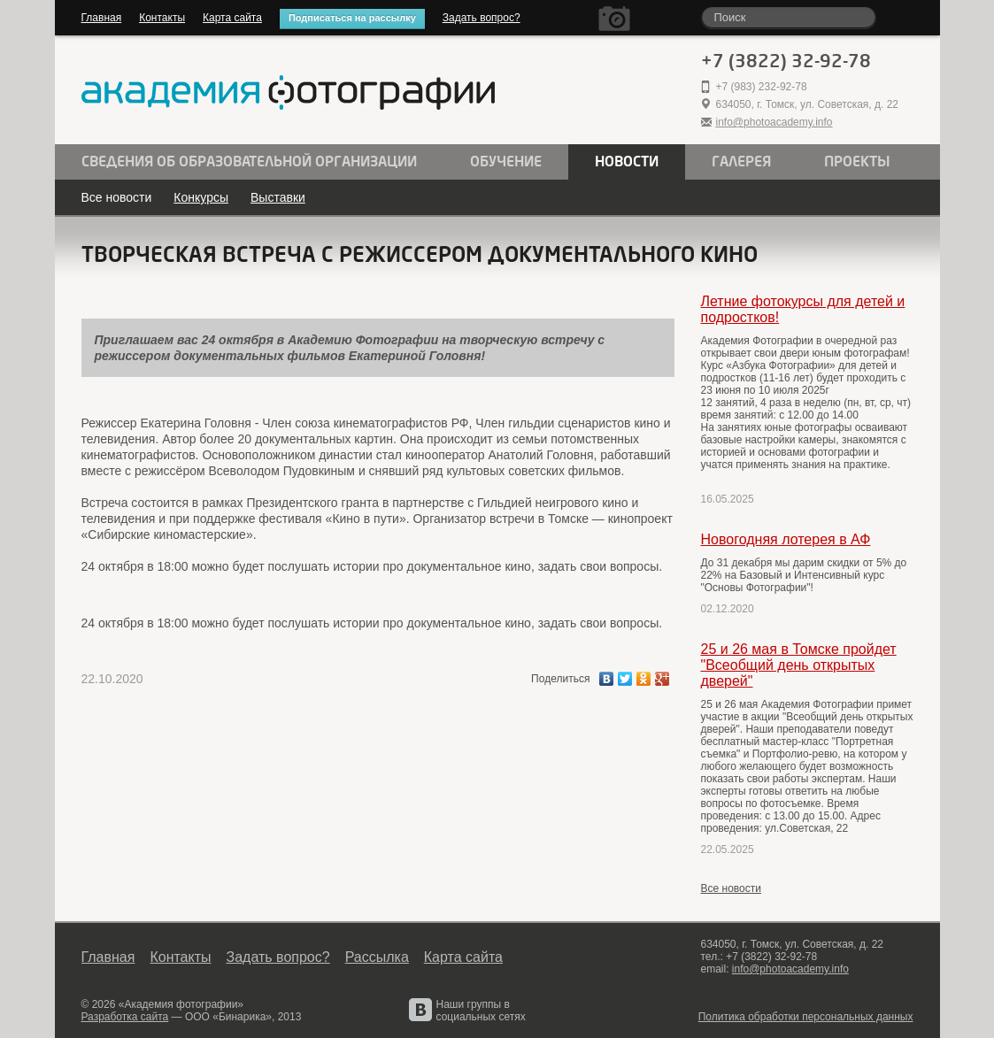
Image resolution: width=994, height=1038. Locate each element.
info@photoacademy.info (774, 122)
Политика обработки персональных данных (805, 1017)
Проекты (857, 162)
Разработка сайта (125, 1017)
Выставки (277, 197)
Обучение (506, 162)
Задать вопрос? (481, 18)
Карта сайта (232, 18)
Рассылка (377, 957)
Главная (101, 18)
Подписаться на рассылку (352, 17)
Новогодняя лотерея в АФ (786, 539)
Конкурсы (200, 197)
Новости (627, 162)
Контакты (162, 18)
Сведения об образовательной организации (249, 162)
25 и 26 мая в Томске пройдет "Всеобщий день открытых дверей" (799, 665)
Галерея (741, 162)
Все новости (116, 197)
